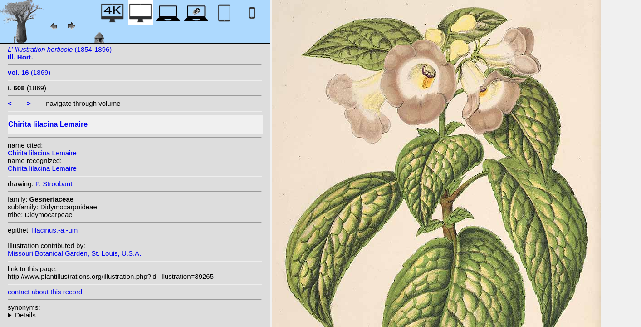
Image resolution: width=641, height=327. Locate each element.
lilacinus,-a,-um (55, 230)
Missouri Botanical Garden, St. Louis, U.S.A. (74, 253)
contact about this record (45, 292)
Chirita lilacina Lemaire (42, 153)
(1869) (29, 72)
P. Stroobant (53, 184)
